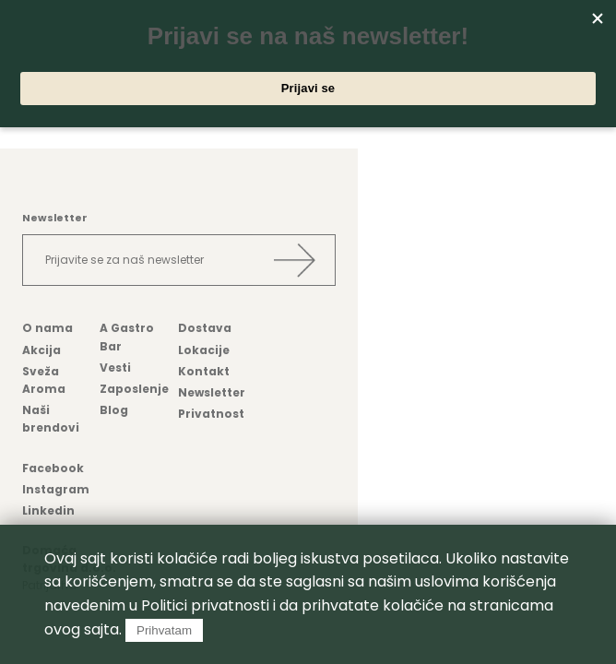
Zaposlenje (134, 389)
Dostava (204, 328)
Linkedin (48, 510)
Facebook (53, 468)
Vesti (115, 367)
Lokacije (204, 350)
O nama (47, 328)
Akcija (41, 350)
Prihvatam (164, 630)
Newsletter (211, 392)
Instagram (55, 489)
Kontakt (204, 371)
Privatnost (211, 413)
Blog (114, 410)
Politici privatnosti (205, 605)
